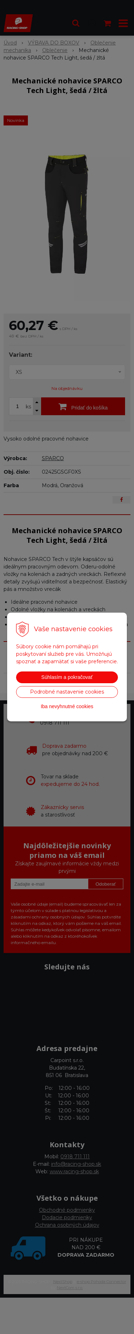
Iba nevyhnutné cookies (67, 706)
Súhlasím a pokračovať (67, 677)
